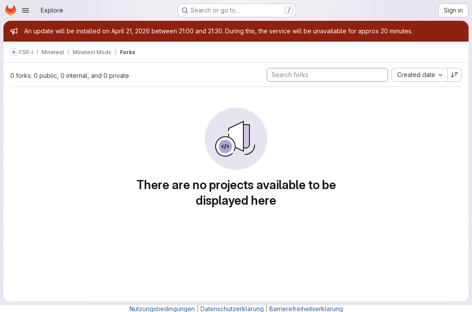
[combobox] (419, 75)
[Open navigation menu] (25, 10)
